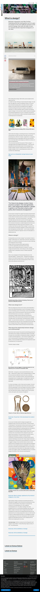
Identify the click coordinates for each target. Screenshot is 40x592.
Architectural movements (18, 563)
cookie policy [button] (4, 579)
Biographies (16, 562)
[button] (33, 576)
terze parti (16, 580)
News (5, 562)
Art (4, 567)
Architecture (6, 563)
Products (5, 572)
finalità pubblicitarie (27, 582)
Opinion (5, 569)
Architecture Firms (17, 567)
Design (5, 565)
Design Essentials (17, 569)
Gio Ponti (15, 572)
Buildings (15, 565)
